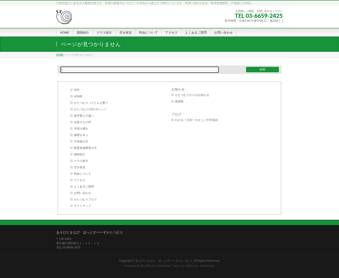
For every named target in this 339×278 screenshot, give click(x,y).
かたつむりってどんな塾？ (91, 103)
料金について (82, 173)
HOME (78, 96)
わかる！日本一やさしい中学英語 (196, 120)
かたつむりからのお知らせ (192, 95)
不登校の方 (81, 141)
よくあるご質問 (84, 186)
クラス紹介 (81, 161)
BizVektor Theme (170, 266)
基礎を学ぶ (81, 135)
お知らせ (178, 89)
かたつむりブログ (85, 199)
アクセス (79, 180)
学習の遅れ (81, 128)
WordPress (147, 266)
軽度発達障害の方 (85, 148)
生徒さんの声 (82, 122)
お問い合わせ (82, 193)
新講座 (179, 101)
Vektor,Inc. (192, 266)
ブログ (176, 114)
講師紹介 (79, 154)
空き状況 (79, 167)
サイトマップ (82, 206)
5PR (76, 90)
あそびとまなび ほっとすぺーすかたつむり (164, 260)
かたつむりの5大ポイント (90, 109)
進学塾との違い (84, 115)
